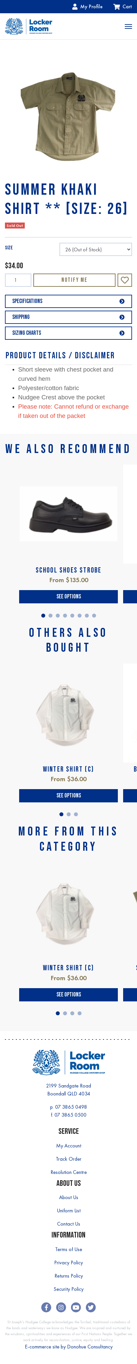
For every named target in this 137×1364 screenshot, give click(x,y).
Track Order (69, 1159)
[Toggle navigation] (128, 26)
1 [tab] (43, 616)
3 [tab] (58, 616)
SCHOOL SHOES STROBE (69, 570)
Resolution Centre (69, 1172)
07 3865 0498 (71, 1107)
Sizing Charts (68, 332)
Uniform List (69, 1210)
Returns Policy (68, 1276)
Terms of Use (68, 1249)
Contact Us (68, 1224)
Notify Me (74, 280)
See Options (68, 596)
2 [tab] (50, 616)
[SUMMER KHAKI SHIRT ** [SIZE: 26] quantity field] (18, 280)
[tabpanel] (68, 534)
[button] (125, 280)
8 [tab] (94, 616)
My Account (68, 1145)
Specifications (68, 301)
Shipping (68, 317)
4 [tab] (65, 616)
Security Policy (68, 1289)
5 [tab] (72, 616)
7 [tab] (87, 616)
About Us (68, 1197)
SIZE (9, 248)
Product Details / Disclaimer (60, 356)
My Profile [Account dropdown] (87, 6)
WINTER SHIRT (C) (68, 769)
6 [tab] (80, 616)
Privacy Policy (68, 1262)
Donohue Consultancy (90, 1346)
